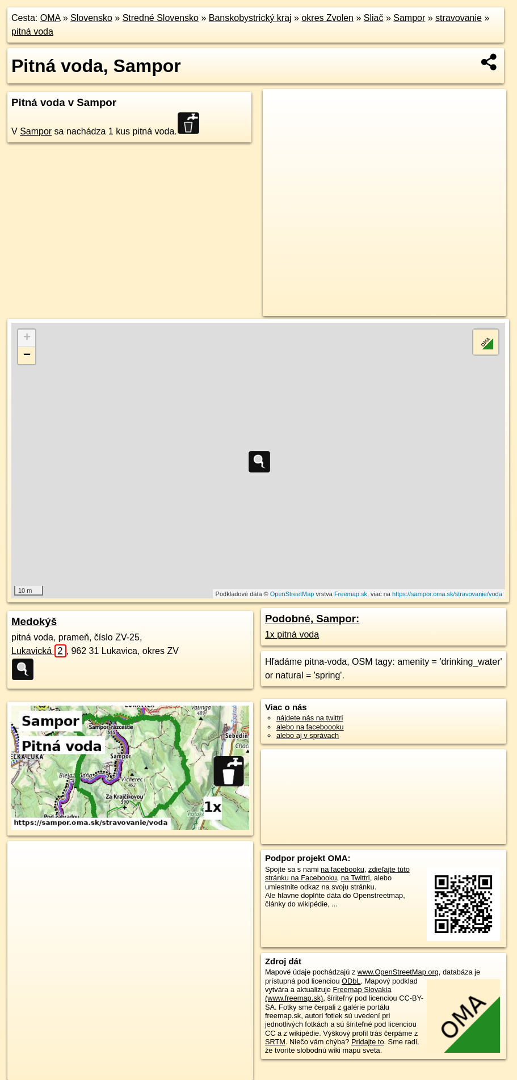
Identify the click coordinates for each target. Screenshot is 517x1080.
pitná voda (32, 31)
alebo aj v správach (307, 735)
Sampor (409, 18)
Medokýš (34, 621)
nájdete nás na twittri (309, 718)
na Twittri (355, 878)
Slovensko (91, 18)
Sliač (374, 18)
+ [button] (27, 338)
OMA (50, 18)
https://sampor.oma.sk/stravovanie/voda (447, 593)
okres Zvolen (327, 18)
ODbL (351, 981)
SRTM (275, 1041)
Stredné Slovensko (161, 18)
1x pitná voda (292, 634)
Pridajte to (367, 1041)
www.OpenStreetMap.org (398, 972)
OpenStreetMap (292, 593)
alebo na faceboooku (310, 727)
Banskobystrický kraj (250, 18)
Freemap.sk (350, 593)
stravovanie (458, 18)
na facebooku (342, 869)
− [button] (27, 355)
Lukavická (38, 650)
